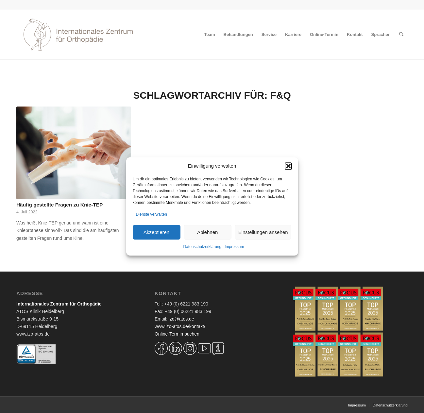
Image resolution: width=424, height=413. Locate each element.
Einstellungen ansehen (263, 232)
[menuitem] (209, 34)
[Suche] (401, 34)
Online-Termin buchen (177, 334)
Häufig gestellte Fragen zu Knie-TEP (59, 204)
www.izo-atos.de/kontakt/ (180, 326)
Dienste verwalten (151, 214)
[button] (288, 166)
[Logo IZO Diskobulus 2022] (78, 34)
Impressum (234, 247)
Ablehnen (207, 232)
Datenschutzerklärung (202, 247)
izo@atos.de (181, 319)
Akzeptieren (156, 232)
